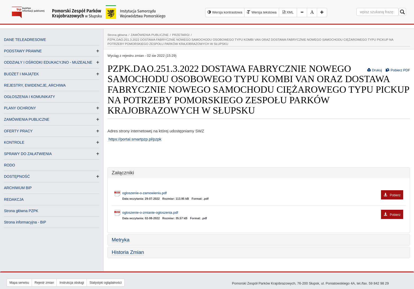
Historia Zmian (128, 252)
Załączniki (123, 172)
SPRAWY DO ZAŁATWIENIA (28, 154)
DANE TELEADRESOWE (25, 40)
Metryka (121, 240)
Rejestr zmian (44, 283)
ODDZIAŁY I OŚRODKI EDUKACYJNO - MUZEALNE (48, 62)
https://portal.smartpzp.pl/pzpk (134, 139)
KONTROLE (14, 142)
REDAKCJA (14, 199)
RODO (9, 165)
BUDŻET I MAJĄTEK (21, 74)
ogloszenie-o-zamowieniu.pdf (262, 193)
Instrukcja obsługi (71, 283)
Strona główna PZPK (21, 211)
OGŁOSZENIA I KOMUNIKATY (29, 97)
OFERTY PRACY (18, 131)
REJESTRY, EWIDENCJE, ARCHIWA (35, 85)
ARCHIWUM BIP (18, 188)
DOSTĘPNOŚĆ (17, 176)
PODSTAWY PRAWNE (23, 51)
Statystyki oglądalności (105, 283)
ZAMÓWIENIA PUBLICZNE (26, 119)
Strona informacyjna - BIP (25, 222)
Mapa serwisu (19, 283)
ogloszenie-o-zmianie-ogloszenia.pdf (262, 213)
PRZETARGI (181, 34)
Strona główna (117, 34)
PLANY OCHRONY (20, 108)
